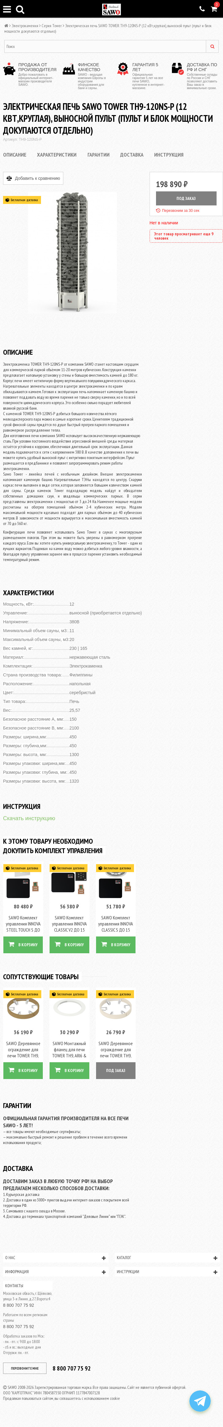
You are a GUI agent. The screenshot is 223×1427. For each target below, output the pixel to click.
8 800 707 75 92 (18, 1303)
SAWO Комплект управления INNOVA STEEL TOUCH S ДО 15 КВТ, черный (23, 926)
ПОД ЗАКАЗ (186, 198)
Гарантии (98, 154)
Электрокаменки (25, 25)
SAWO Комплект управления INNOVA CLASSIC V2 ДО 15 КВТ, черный (69, 926)
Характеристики (56, 154)
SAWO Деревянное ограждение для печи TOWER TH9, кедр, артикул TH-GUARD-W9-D (23, 1054)
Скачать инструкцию (29, 818)
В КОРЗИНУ (23, 943)
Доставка (131, 154)
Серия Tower (52, 25)
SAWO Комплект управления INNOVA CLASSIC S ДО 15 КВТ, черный (115, 926)
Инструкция (169, 154)
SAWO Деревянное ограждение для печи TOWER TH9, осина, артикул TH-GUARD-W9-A (115, 1054)
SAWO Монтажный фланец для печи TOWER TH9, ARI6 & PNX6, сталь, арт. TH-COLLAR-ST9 (69, 1054)
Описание (14, 154)
